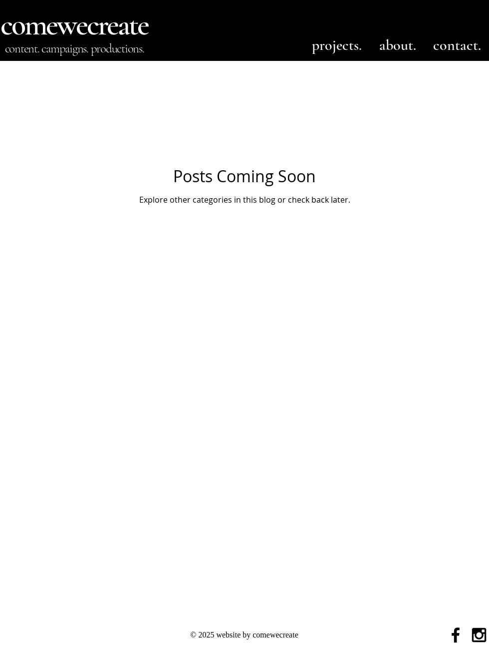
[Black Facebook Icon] (456, 635)
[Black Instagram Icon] (479, 635)
